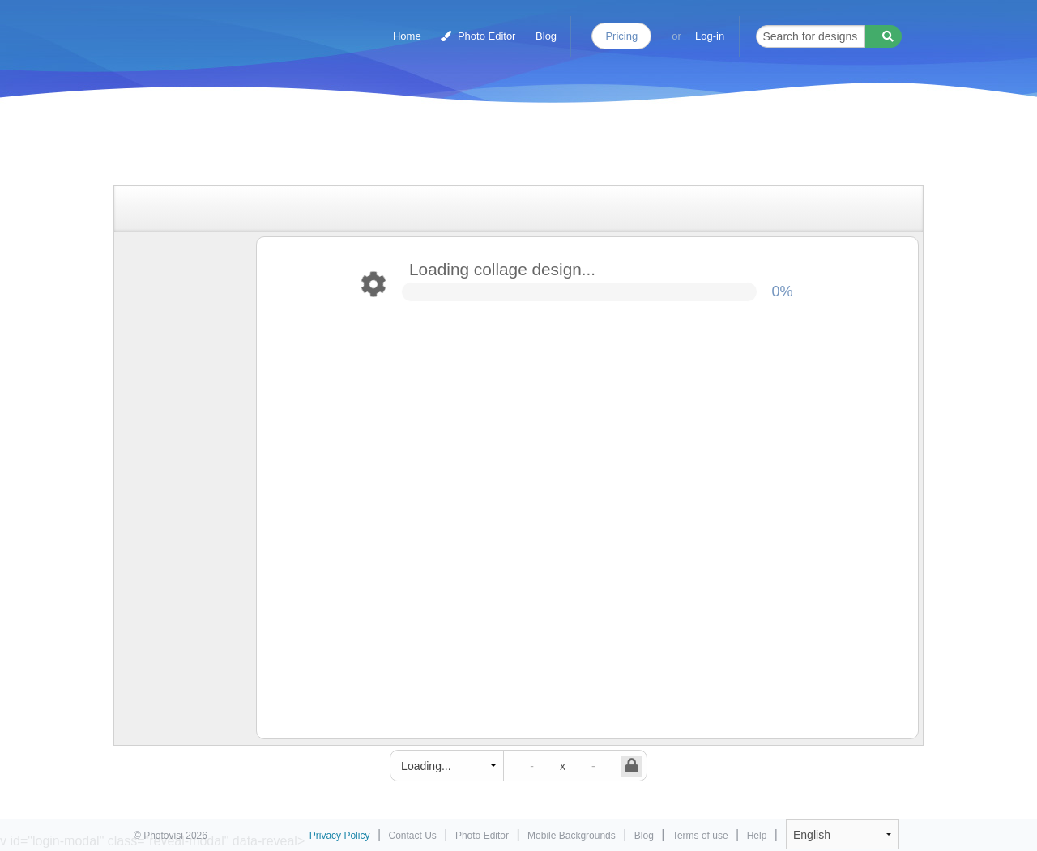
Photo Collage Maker (204, 28)
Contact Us (413, 835)
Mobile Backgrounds (571, 835)
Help (757, 835)
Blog (546, 36)
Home (407, 36)
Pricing (621, 36)
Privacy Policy (339, 835)
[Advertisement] (501, 148)
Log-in (709, 36)
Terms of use (700, 835)
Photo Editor (478, 36)
